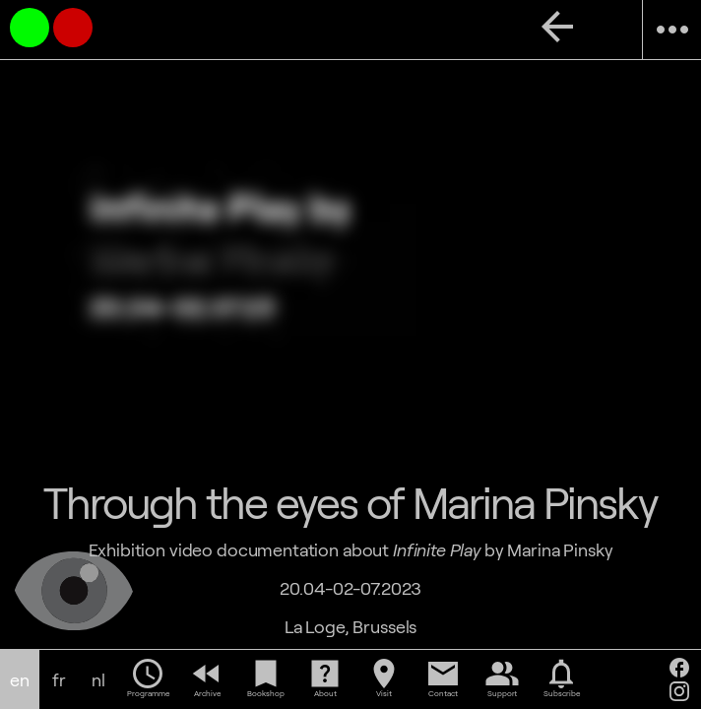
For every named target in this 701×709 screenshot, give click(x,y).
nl (98, 680)
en (20, 680)
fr (59, 680)
